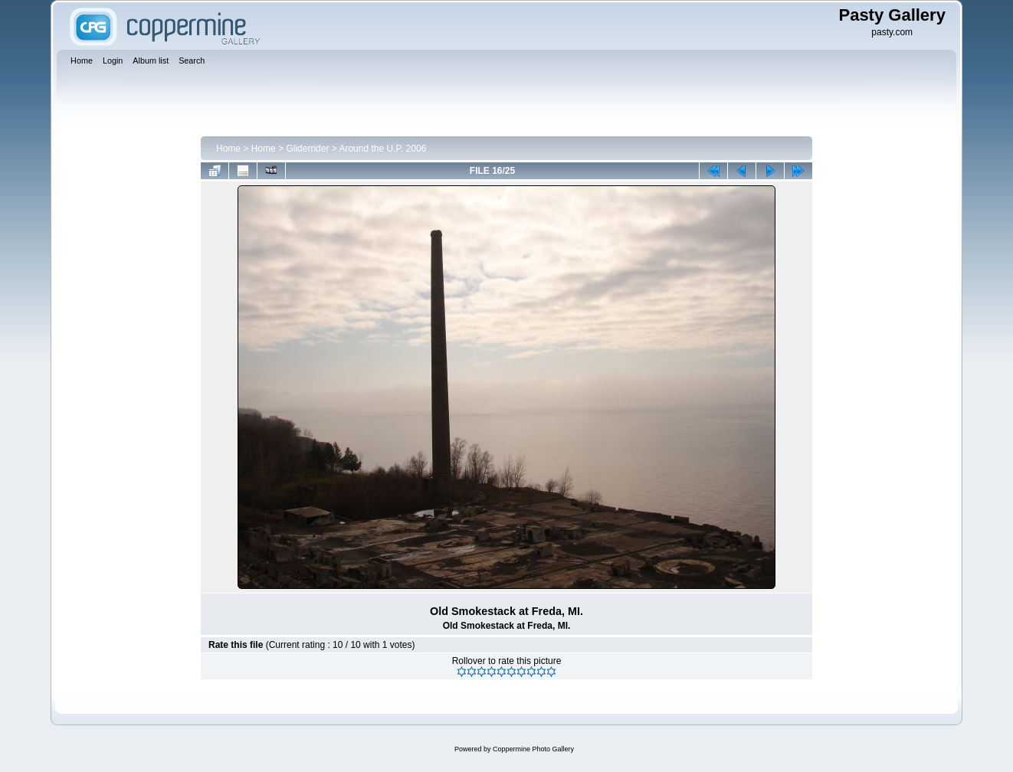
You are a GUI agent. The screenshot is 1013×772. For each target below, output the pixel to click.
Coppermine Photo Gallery (533, 749)
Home (228, 148)
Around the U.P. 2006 (382, 148)
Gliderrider (307, 148)
